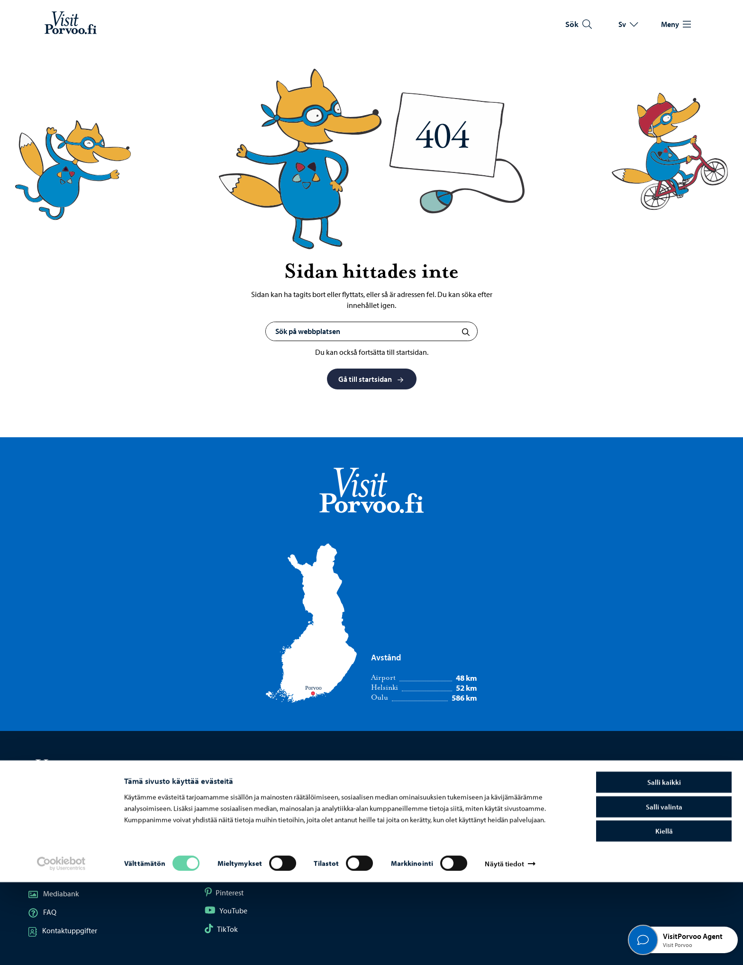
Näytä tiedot (504, 946)
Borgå (398, 838)
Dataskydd (581, 838)
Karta (44, 838)
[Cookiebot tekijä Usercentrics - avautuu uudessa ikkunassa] (61, 946)
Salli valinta (664, 889)
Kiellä (664, 913)
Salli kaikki (664, 864)
